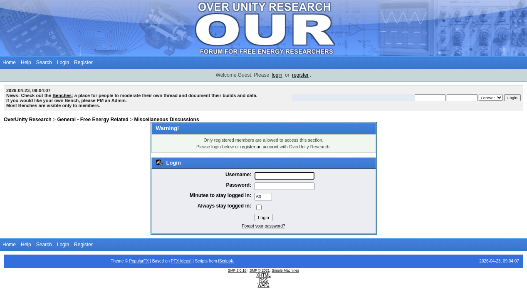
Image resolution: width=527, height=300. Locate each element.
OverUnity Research (28, 119)
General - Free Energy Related (92, 119)
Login (63, 62)
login (277, 75)
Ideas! (185, 261)
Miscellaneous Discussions (166, 119)
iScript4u (226, 261)
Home (9, 62)
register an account (259, 146)
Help (26, 62)
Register (83, 62)
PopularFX (138, 261)
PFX (175, 261)
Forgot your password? (263, 226)
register (300, 75)
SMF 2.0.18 (237, 270)
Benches (62, 95)
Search (44, 62)
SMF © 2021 (260, 270)
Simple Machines (285, 270)
